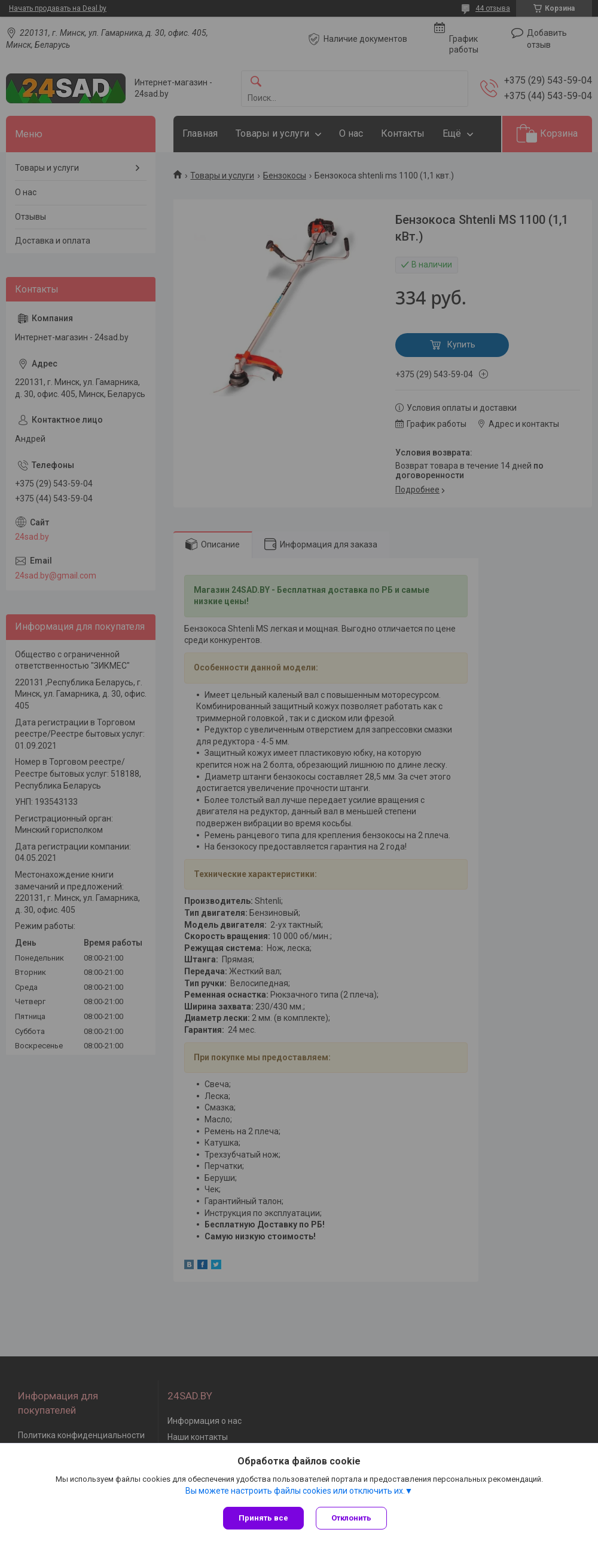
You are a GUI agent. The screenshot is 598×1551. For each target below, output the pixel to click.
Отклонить (351, 1517)
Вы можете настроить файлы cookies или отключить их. (295, 1490)
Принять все (263, 1517)
